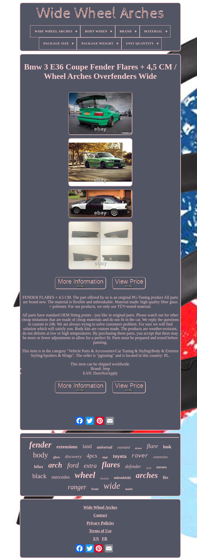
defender (133, 466)
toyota (119, 456)
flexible (104, 478)
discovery (73, 456)
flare (152, 446)
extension (160, 457)
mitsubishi (122, 478)
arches (147, 475)
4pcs (92, 456)
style (148, 467)
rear (105, 457)
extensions (67, 446)
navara (161, 467)
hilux (38, 466)
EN (96, 539)
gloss (56, 457)
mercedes (61, 477)
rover (140, 456)
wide (112, 486)
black (39, 476)
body (40, 455)
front (94, 489)
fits (165, 477)
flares (111, 464)
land (87, 446)
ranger (77, 487)
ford (73, 465)
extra (90, 465)
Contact (100, 515)
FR (104, 539)
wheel (85, 475)
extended (123, 447)
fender (40, 444)
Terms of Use (100, 531)
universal (104, 447)
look (167, 446)
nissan (138, 448)
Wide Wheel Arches (100, 507)
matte (129, 489)
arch (55, 465)
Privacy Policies (100, 523)
